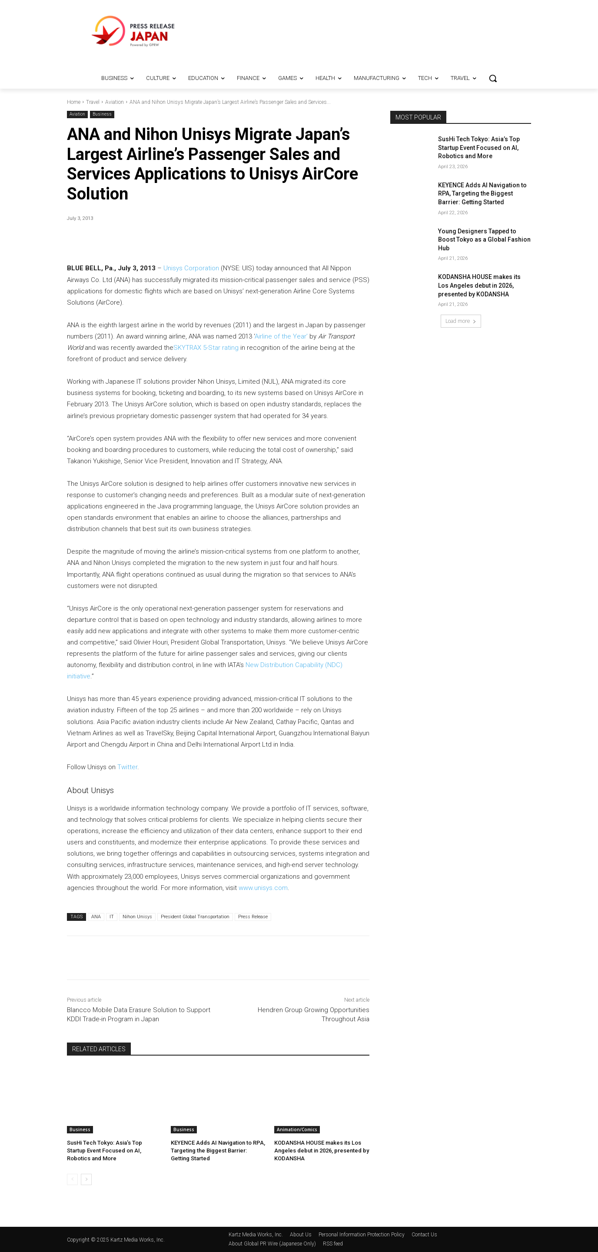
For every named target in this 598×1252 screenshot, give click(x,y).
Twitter (127, 767)
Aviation (114, 102)
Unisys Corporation (191, 268)
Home (73, 102)
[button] (492, 78)
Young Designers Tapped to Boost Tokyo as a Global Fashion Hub (484, 240)
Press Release (253, 917)
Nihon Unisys (137, 917)
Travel (93, 102)
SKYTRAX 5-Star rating (206, 348)
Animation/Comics (297, 1129)
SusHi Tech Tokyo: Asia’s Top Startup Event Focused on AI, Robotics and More (104, 1150)
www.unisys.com (263, 888)
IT (112, 917)
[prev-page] (72, 1179)
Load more (460, 321)
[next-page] (86, 1179)
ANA (96, 917)
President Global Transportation (195, 917)
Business (102, 114)
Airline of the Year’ (281, 336)
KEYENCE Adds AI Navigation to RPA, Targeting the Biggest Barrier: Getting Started (218, 1150)
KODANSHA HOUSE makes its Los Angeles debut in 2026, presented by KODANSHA (321, 1150)
